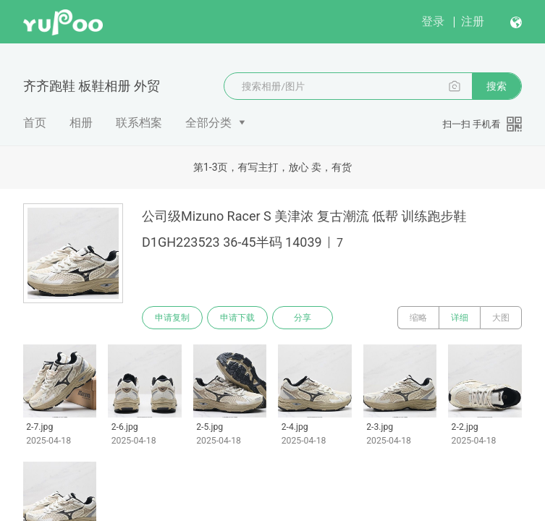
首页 (34, 123)
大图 (501, 318)
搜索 (496, 86)
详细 (459, 318)
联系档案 (139, 123)
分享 (302, 318)
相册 (81, 123)
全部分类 (208, 123)
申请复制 (172, 318)
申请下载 (237, 318)
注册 (472, 21)
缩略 (418, 318)
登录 (432, 21)
